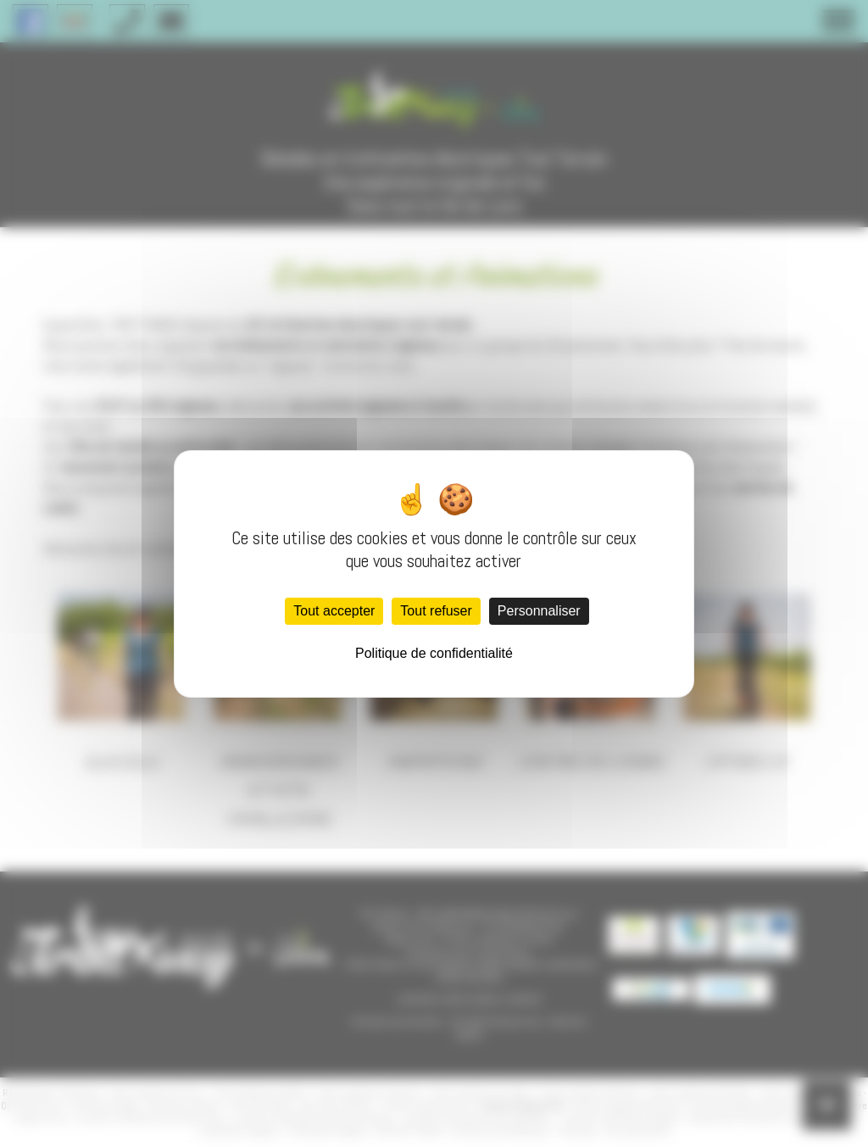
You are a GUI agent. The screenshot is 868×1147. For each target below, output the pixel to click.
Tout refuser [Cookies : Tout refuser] (435, 611)
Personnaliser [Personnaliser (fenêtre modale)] (539, 611)
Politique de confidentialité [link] (434, 653)
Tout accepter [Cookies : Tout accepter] (334, 611)
